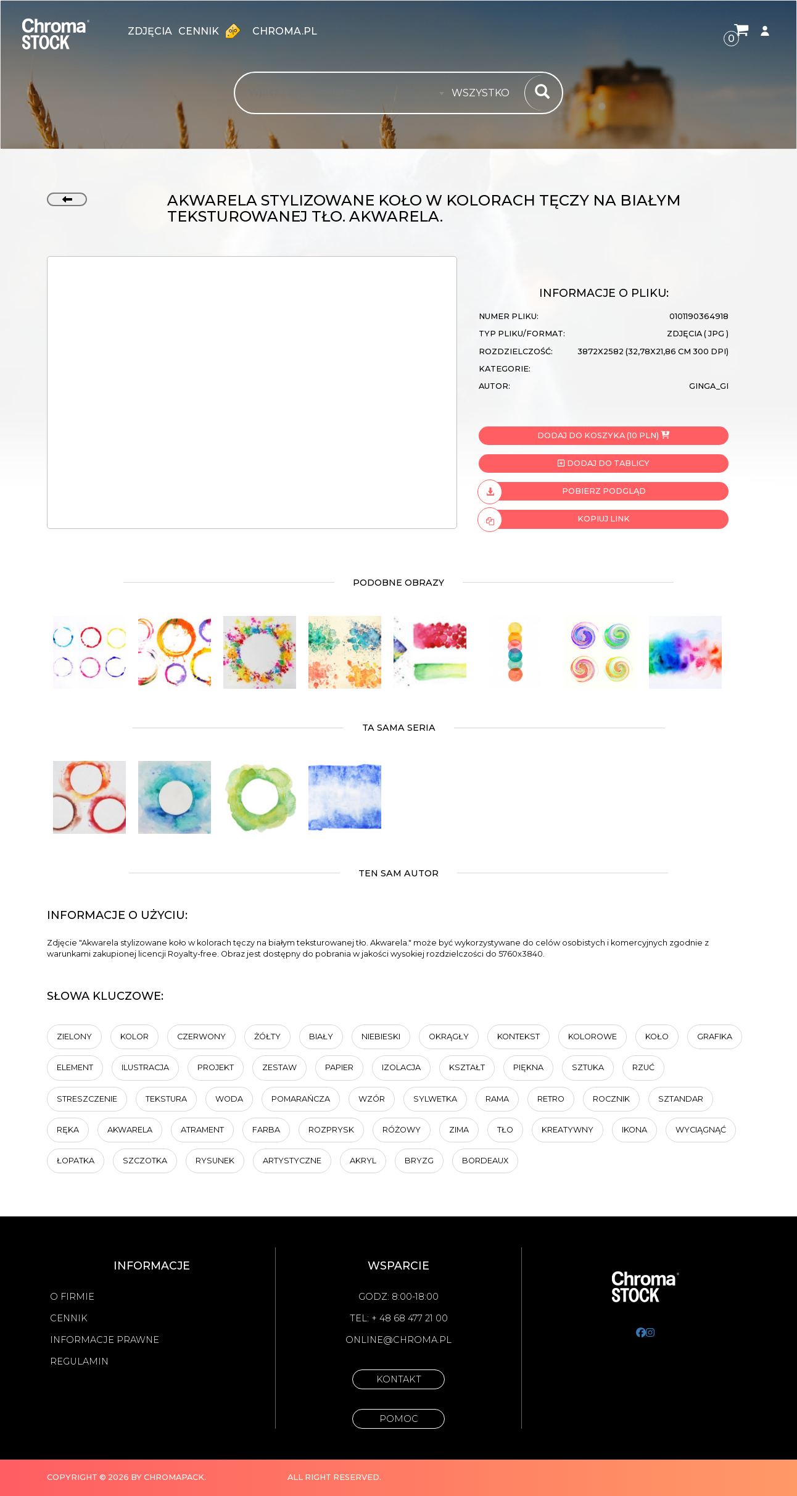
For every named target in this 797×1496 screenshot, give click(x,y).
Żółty (267, 1036)
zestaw (279, 1067)
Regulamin (79, 1361)
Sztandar (680, 1098)
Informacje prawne (104, 1339)
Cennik (212, 31)
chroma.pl (284, 31)
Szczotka (145, 1160)
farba (266, 1129)
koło (657, 1036)
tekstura (166, 1098)
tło (505, 1129)
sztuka (588, 1067)
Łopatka (75, 1160)
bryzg (419, 1160)
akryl (363, 1160)
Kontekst (518, 1036)
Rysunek (215, 1160)
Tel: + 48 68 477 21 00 (399, 1318)
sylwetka (435, 1098)
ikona (634, 1129)
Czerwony (201, 1036)
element (75, 1067)
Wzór (371, 1098)
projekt (215, 1067)
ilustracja (145, 1067)
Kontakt (398, 1379)
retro (550, 1098)
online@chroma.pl (398, 1339)
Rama (497, 1098)
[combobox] (484, 93)
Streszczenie (87, 1098)
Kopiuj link (554, 519)
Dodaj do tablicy (603, 463)
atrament (202, 1129)
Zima (459, 1129)
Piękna (528, 1067)
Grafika (714, 1036)
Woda (229, 1098)
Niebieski (380, 1036)
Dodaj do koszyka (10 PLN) (603, 435)
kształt (467, 1067)
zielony (74, 1036)
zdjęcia (150, 31)
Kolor (134, 1036)
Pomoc (398, 1418)
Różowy (401, 1129)
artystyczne (292, 1160)
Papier (339, 1067)
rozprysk (331, 1129)
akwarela (129, 1129)
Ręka (68, 1129)
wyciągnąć (700, 1129)
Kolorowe (592, 1036)
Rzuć (643, 1067)
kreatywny (567, 1129)
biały (321, 1036)
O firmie (72, 1296)
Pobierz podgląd (562, 491)
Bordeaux (485, 1160)
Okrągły (449, 1036)
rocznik (611, 1098)
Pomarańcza (300, 1098)
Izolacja (401, 1067)
